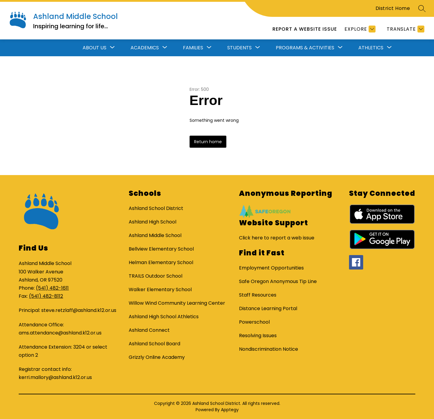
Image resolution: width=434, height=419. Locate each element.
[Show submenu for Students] (239, 47)
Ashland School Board (154, 343)
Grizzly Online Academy (157, 357)
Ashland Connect (149, 330)
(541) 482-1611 (52, 288)
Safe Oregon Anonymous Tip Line (278, 281)
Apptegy (230, 410)
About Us (94, 47)
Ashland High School (152, 221)
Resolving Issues (258, 335)
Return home (208, 142)
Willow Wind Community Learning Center (177, 303)
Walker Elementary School (160, 289)
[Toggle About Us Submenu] (112, 47)
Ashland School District (156, 208)
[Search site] (422, 8)
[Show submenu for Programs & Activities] (305, 47)
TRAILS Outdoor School (155, 276)
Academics (145, 47)
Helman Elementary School (161, 262)
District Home (393, 8)
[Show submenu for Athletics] (370, 47)
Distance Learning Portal (268, 308)
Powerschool (254, 322)
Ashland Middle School (155, 235)
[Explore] (359, 29)
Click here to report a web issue (276, 237)
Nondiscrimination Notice (268, 349)
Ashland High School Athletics (164, 316)
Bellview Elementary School (161, 248)
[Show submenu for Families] (193, 47)
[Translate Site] (404, 29)
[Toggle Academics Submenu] (164, 47)
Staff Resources (257, 294)
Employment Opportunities (271, 267)
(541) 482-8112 (46, 296)
